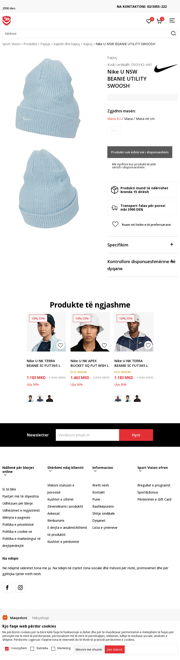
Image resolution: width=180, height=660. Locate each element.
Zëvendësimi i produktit (65, 506)
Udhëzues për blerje (17, 503)
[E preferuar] (149, 20)
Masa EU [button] (114, 119)
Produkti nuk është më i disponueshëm (140, 152)
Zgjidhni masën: (121, 111)
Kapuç (88, 44)
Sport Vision (11, 44)
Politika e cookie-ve (17, 531)
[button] (90, 33)
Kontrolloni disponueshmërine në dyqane (141, 264)
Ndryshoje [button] (40, 617)
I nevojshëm (19, 648)
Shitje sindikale (103, 513)
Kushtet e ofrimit (60, 499)
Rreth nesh (100, 485)
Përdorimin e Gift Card (154, 499)
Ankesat (53, 513)
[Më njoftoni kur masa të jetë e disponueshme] (114, 130)
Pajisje (45, 44)
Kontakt (98, 492)
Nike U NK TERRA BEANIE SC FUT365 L (43, 363)
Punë (96, 499)
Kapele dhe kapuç (66, 44)
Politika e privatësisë (18, 524)
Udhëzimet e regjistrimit (21, 510)
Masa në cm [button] (145, 119)
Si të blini (9, 489)
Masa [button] (128, 119)
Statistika (42, 648)
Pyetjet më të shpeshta (20, 496)
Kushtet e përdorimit (63, 541)
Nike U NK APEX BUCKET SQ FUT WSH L (90, 363)
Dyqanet (98, 520)
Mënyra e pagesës (16, 517)
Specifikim (140, 244)
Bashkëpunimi (103, 506)
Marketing (64, 648)
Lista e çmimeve (104, 527)
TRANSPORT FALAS (90, 5)
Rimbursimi (55, 520)
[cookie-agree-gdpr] (115, 649)
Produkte (30, 44)
